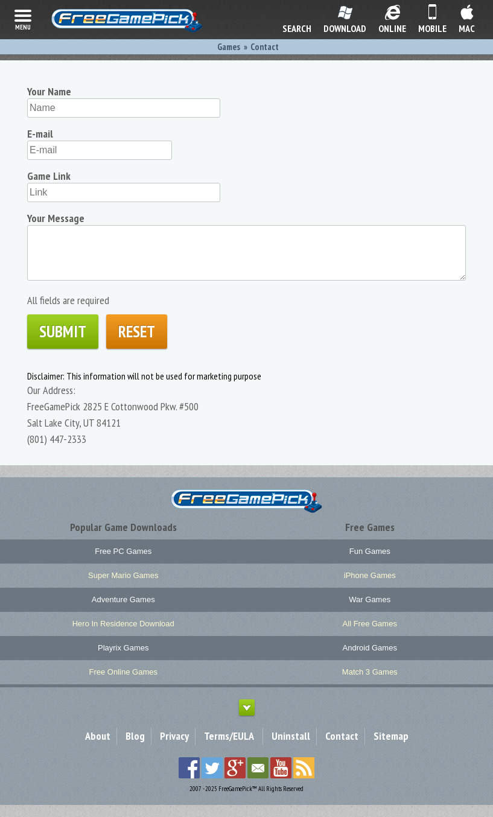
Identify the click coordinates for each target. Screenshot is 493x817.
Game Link (49, 176)
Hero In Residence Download (123, 635)
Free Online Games (123, 683)
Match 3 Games (370, 683)
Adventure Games (123, 611)
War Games (369, 611)
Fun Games (369, 563)
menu (23, 18)
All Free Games (370, 635)
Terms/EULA (229, 748)
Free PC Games (123, 563)
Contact (341, 748)
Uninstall (291, 748)
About (97, 748)
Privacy (174, 748)
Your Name (49, 91)
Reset (136, 343)
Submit (62, 343)
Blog (135, 748)
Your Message (55, 218)
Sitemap (391, 748)
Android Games (370, 659)
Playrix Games (123, 659)
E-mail (40, 134)
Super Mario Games (123, 587)
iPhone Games (370, 587)
